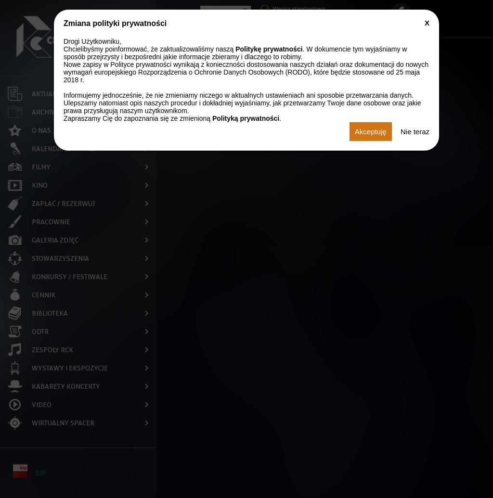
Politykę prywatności (268, 49)
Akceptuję (371, 132)
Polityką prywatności (245, 118)
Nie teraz (415, 132)
